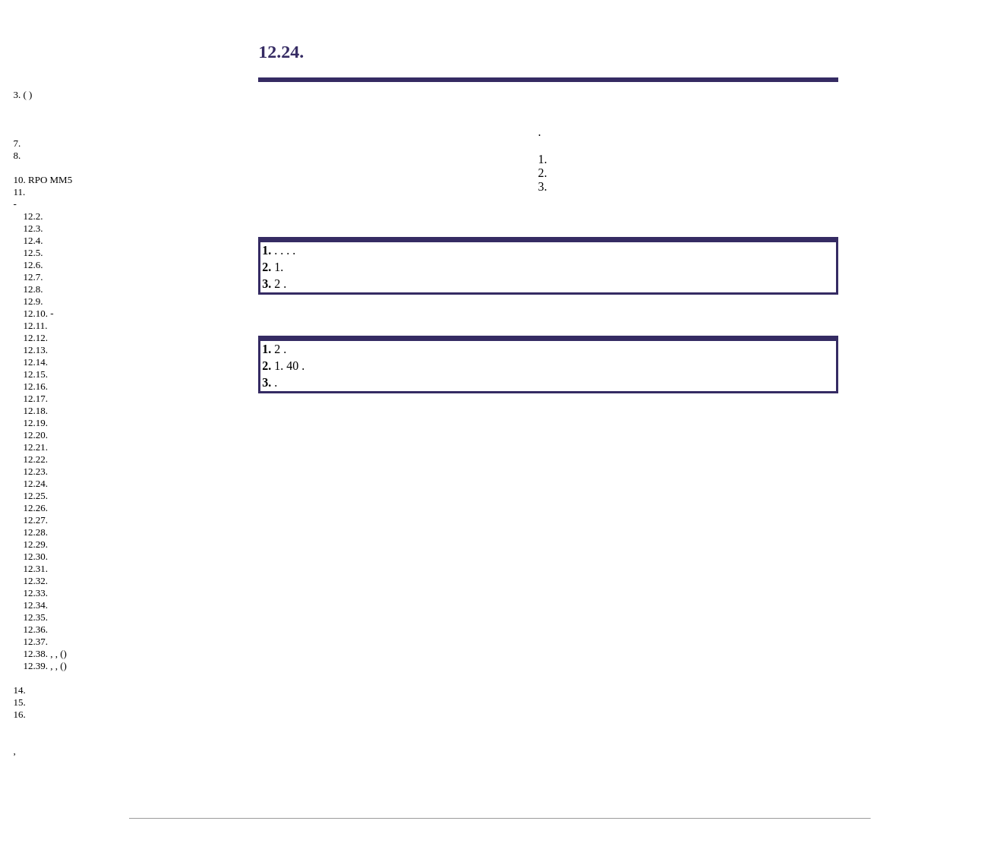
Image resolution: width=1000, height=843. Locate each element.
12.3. (33, 228)
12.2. (33, 216)
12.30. (36, 556)
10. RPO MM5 (43, 179)
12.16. (36, 386)
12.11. (36, 325)
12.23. (36, 471)
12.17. (36, 398)
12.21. (36, 447)
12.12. (36, 337)
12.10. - (39, 313)
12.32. (36, 580)
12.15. (36, 374)
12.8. (33, 289)
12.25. (36, 495)
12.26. (36, 507)
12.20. (36, 434)
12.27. (36, 520)
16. (20, 714)
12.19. (36, 422)
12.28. (36, 532)
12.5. (33, 252)
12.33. (36, 592)
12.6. (33, 264)
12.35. (36, 617)
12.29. (36, 544)
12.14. (36, 362)
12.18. (36, 410)
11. (20, 191)
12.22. (36, 459)
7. (17, 143)
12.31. (36, 568)
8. (17, 155)
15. (20, 702)
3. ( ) (23, 94)
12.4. (33, 240)
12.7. (33, 277)
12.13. (36, 349)
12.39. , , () (45, 665)
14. (20, 690)
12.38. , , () (45, 653)
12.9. (33, 301)
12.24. (36, 483)
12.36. (36, 629)
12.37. (36, 641)
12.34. (36, 605)
